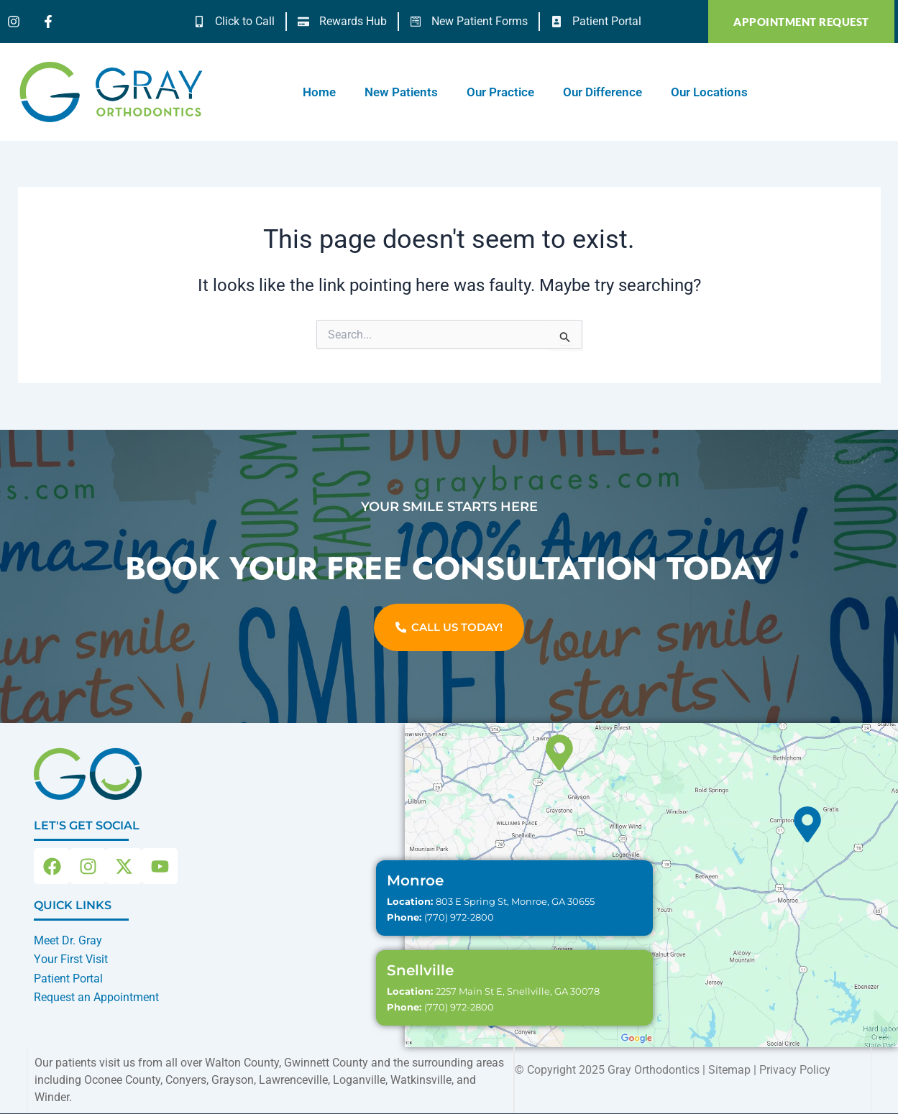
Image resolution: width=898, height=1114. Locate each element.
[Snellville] (559, 752)
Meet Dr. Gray (68, 940)
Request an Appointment (96, 997)
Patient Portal (68, 978)
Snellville (420, 970)
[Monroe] (807, 824)
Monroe (415, 880)
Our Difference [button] (602, 92)
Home (319, 92)
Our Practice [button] (500, 92)
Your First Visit (70, 959)
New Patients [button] (401, 92)
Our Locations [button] (709, 92)
